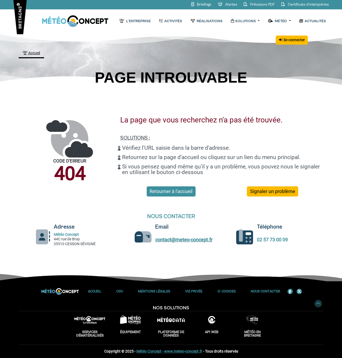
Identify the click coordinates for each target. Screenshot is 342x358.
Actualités (313, 21)
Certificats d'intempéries (304, 4)
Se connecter (292, 40)
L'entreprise (135, 21)
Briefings (200, 4)
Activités (170, 21)
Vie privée (193, 291)
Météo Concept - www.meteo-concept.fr (169, 351)
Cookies (226, 291)
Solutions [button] (243, 21)
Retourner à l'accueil (171, 191)
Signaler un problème (272, 191)
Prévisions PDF (259, 4)
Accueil (31, 53)
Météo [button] (277, 21)
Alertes (227, 4)
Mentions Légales (154, 291)
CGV (119, 291)
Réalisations (206, 21)
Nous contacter (265, 291)
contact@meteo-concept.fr (183, 239)
